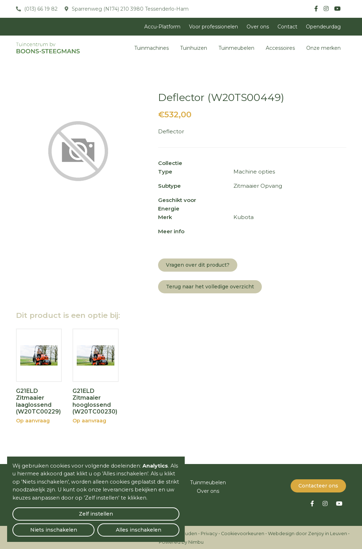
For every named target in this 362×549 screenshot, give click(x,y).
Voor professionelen (213, 26)
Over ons (258, 26)
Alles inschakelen (152, 526)
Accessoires (280, 48)
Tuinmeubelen (236, 48)
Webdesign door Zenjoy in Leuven (307, 532)
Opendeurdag (323, 26)
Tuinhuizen (193, 48)
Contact (287, 26)
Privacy (209, 532)
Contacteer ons (318, 484)
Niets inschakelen (96, 526)
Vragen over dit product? (197, 265)
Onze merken (323, 48)
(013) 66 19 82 (40, 9)
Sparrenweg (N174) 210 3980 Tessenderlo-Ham (129, 9)
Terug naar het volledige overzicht (210, 286)
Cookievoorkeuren (242, 532)
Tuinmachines (151, 48)
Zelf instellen (39, 526)
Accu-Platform (162, 26)
